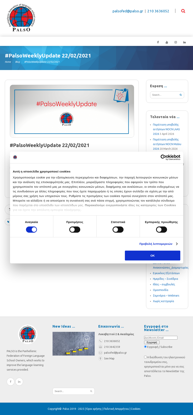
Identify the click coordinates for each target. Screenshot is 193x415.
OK (152, 255)
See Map (106, 358)
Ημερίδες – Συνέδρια (165, 278)
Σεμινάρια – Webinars (166, 295)
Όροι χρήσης (94, 408)
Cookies (135, 408)
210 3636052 (158, 11)
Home (8, 62)
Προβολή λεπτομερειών (156, 243)
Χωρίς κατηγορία (163, 301)
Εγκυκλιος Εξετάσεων (166, 273)
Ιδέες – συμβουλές (164, 284)
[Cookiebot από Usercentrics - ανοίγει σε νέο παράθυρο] (163, 157)
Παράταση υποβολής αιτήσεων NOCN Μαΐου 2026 (167, 144)
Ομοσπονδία (160, 290)
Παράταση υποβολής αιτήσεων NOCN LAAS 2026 (166, 129)
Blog (17, 62)
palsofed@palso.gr (128, 11)
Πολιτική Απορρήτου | (117, 408)
